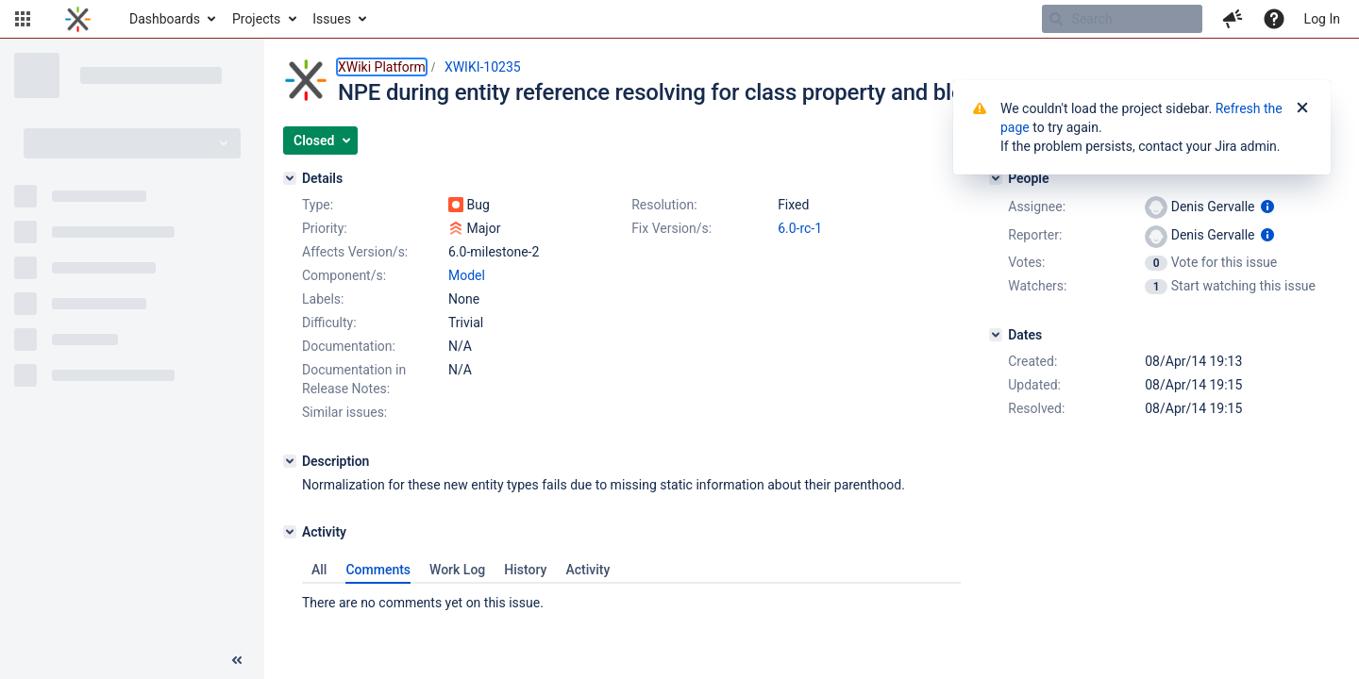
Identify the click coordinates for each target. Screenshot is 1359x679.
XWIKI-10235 (483, 67)
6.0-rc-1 (800, 228)
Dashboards (164, 18)
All (319, 569)
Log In (1322, 18)
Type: (317, 204)
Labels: (323, 298)
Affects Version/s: (355, 251)
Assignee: (1036, 206)
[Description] (289, 461)
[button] (22, 19)
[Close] (1302, 108)
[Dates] (995, 334)
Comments (378, 569)
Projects (256, 18)
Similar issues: (344, 412)
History (525, 569)
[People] (995, 178)
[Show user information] (1267, 206)
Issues (331, 18)
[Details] (289, 178)
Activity (587, 569)
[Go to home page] (78, 19)
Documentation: (348, 346)
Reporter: (1035, 234)
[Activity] (289, 531)
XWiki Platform (382, 67)
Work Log (457, 569)
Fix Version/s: (671, 228)
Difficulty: (329, 322)
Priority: (324, 228)
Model (466, 275)
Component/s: (344, 275)
